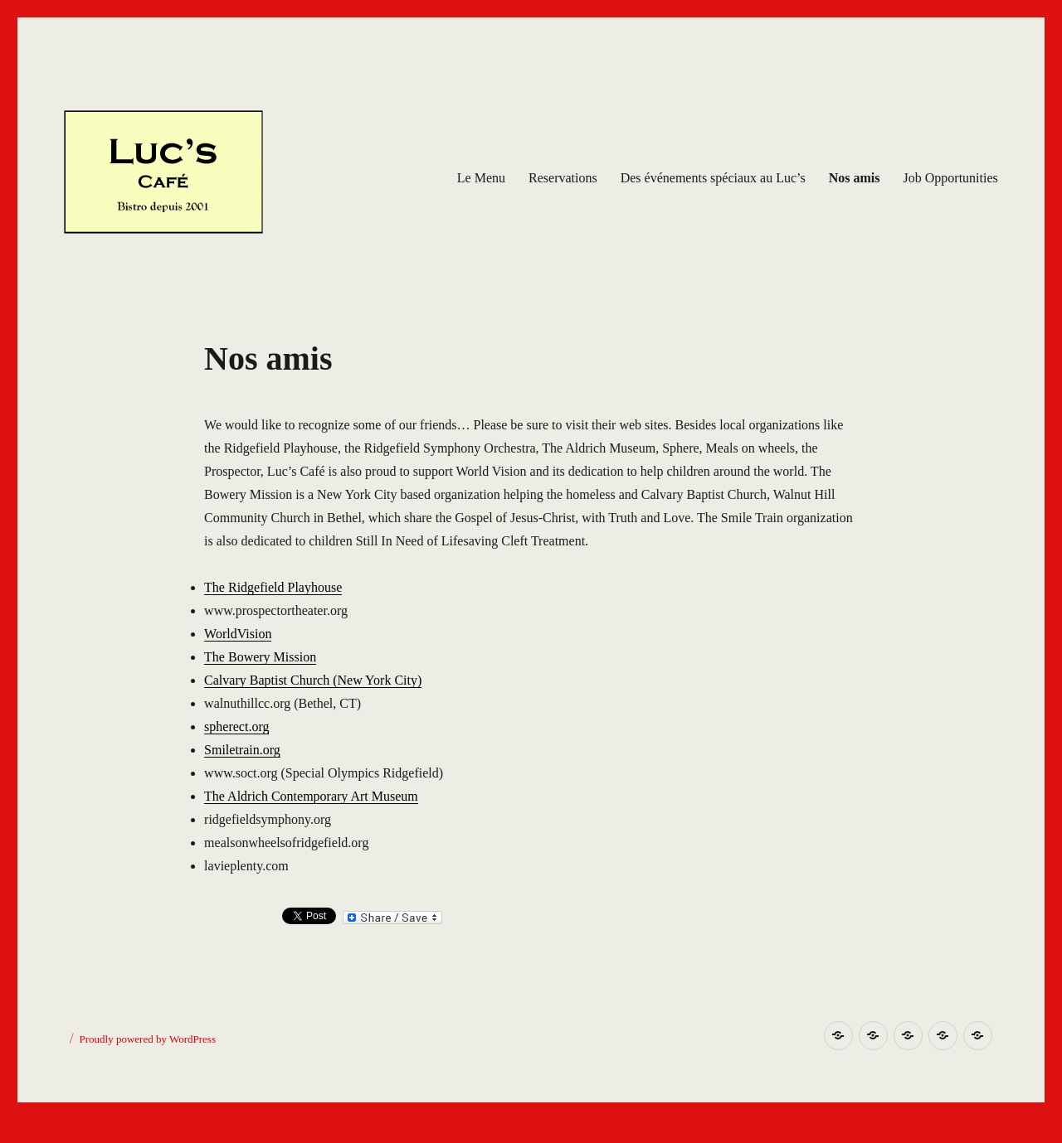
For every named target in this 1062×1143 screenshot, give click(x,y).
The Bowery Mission (260, 657)
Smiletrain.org (242, 750)
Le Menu (481, 178)
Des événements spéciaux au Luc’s (713, 178)
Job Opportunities (951, 178)
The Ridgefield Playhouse (273, 587)
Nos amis (854, 178)
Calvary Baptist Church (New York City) (312, 680)
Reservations (563, 178)
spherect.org (236, 726)
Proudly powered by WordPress (148, 1039)
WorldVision (237, 634)
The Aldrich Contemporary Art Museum (311, 796)
